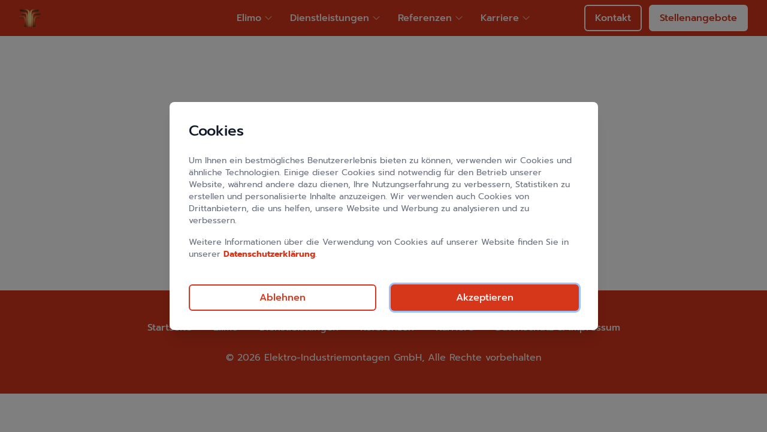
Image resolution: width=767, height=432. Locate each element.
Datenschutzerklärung (269, 254)
